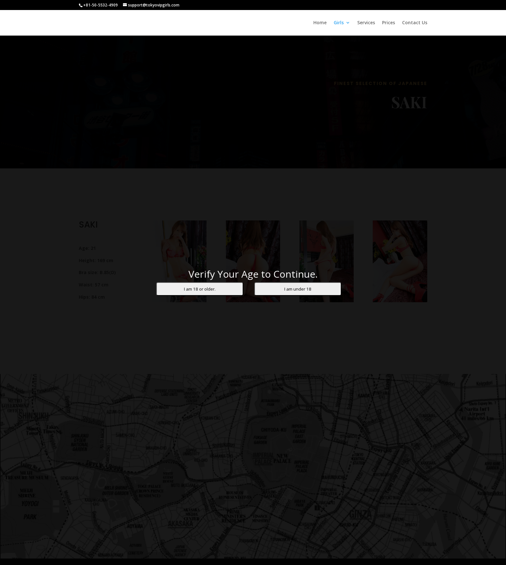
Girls (339, 23)
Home (320, 23)
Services (366, 23)
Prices (388, 23)
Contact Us (414, 23)
